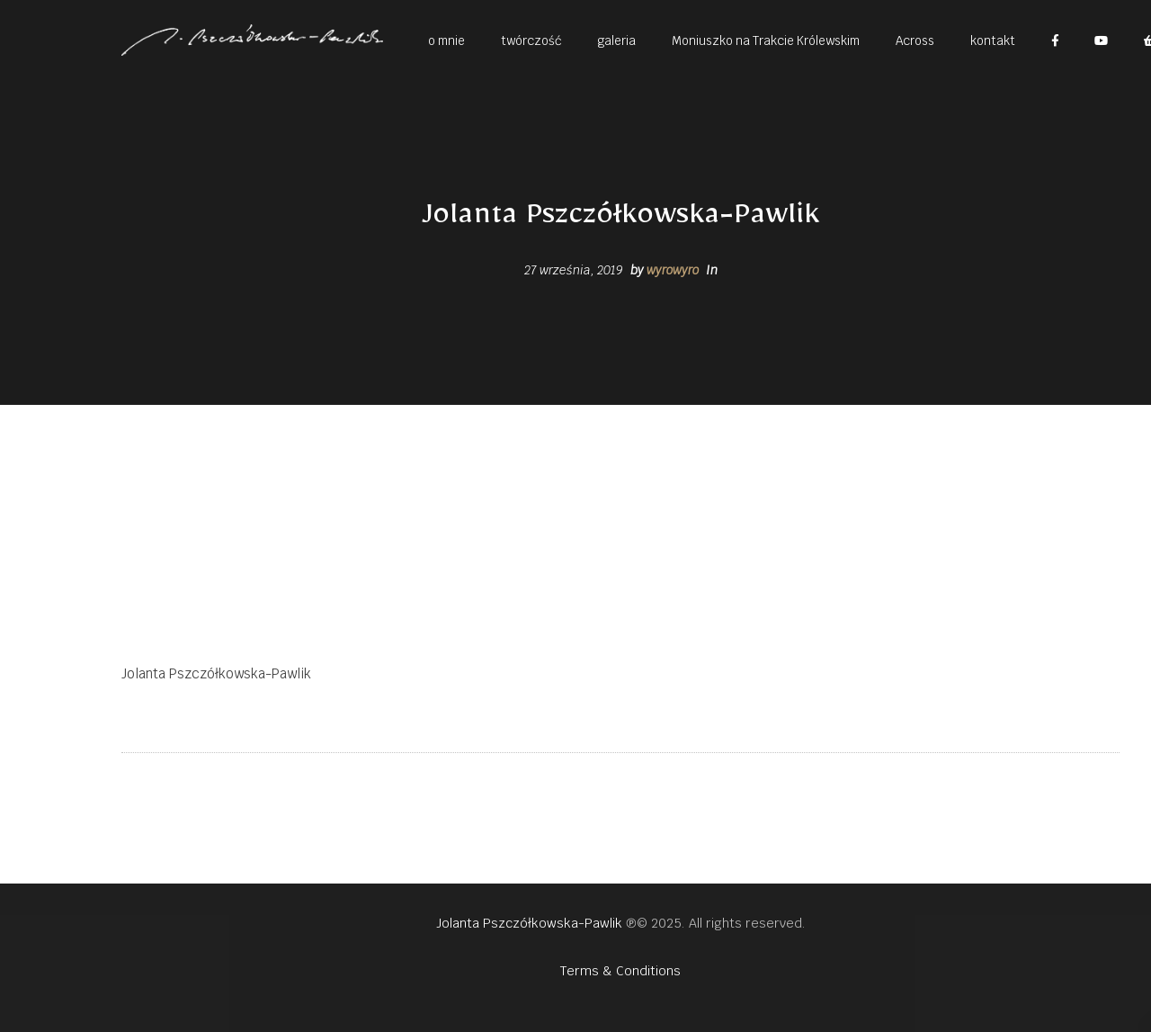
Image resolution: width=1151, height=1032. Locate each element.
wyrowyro (673, 270)
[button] (446, 40)
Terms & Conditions (620, 971)
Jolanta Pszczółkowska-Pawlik (529, 923)
